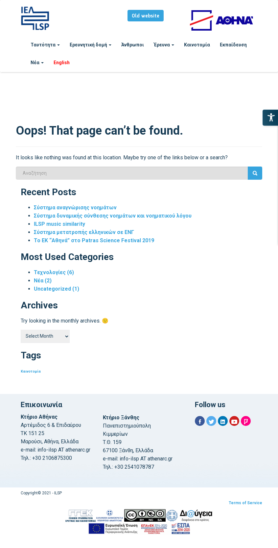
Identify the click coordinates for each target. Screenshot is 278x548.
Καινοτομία (197, 44)
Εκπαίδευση (233, 44)
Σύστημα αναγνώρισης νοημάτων (75, 207)
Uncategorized (56, 289)
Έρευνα (164, 44)
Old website (145, 16)
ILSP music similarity (59, 224)
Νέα (37, 62)
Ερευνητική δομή (90, 44)
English (62, 62)
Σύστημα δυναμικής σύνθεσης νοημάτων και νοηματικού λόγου (113, 216)
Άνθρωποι (132, 44)
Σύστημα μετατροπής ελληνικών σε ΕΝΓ (84, 232)
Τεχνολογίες (54, 272)
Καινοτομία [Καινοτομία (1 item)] (31, 371)
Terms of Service (245, 503)
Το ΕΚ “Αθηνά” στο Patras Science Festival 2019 (94, 240)
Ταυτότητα (45, 44)
